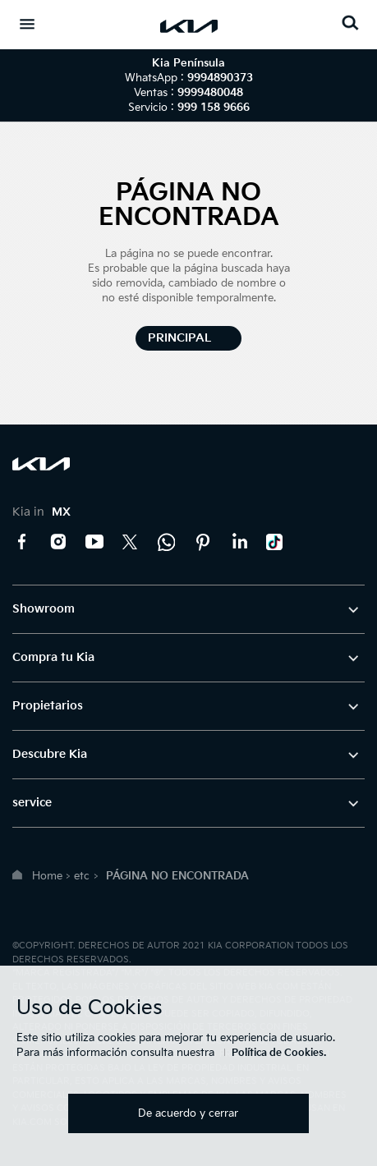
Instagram (58, 542)
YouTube (94, 542)
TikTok (275, 542)
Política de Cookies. (279, 1053)
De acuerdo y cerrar (188, 1113)
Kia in (41, 512)
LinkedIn (239, 542)
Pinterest (203, 542)
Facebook (22, 542)
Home (47, 876)
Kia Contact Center (167, 542)
